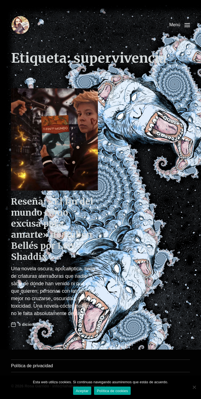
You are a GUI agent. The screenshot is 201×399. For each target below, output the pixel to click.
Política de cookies (112, 391)
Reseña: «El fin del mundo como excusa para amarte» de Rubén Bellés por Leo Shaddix (52, 229)
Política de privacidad (32, 365)
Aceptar (82, 391)
